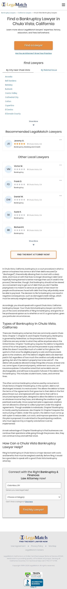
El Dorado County (13, 113)
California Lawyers (24, 13)
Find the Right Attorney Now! (33, 254)
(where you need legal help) (17, 490)
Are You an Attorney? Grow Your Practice (33, 53)
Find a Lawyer (34, 45)
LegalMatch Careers (34, 550)
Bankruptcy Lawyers (8, 13)
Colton (8, 101)
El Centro (9, 109)
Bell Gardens (10, 80)
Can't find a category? (19, 502)
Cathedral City (11, 97)
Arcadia (8, 76)
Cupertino (9, 105)
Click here (29, 502)
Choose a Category (15, 497)
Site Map (52, 546)
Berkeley (9, 85)
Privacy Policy (37, 546)
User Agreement (18, 546)
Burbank (8, 89)
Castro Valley (11, 93)
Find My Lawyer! (33, 509)
